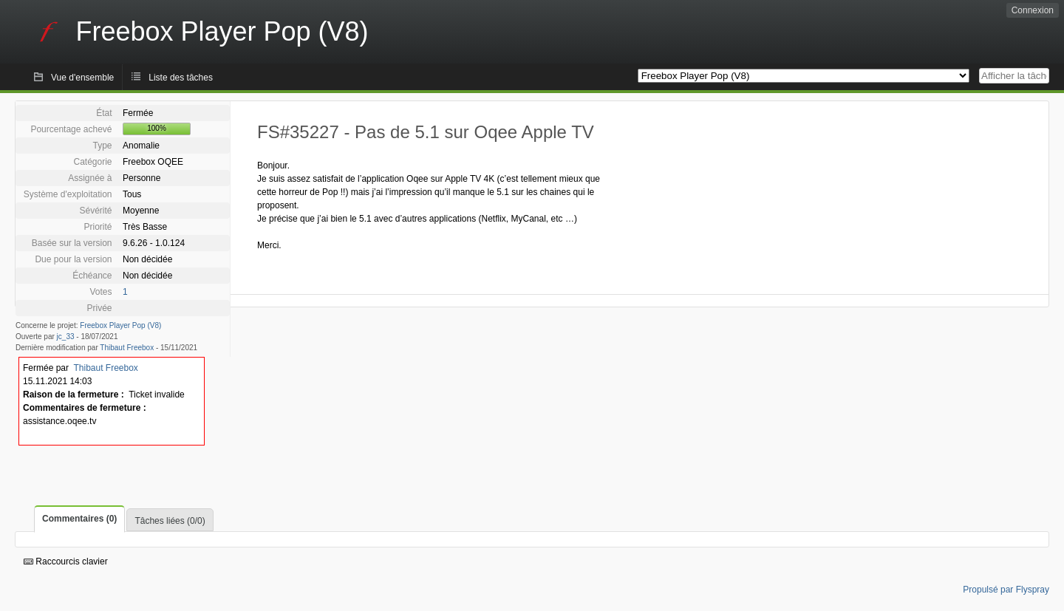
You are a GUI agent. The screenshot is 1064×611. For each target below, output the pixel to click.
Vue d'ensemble (82, 77)
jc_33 (66, 336)
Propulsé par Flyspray (1006, 589)
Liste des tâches (181, 77)
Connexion (1033, 10)
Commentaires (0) (79, 518)
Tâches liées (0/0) (169, 521)
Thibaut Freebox (127, 348)
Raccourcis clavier (66, 561)
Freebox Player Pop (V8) (120, 325)
